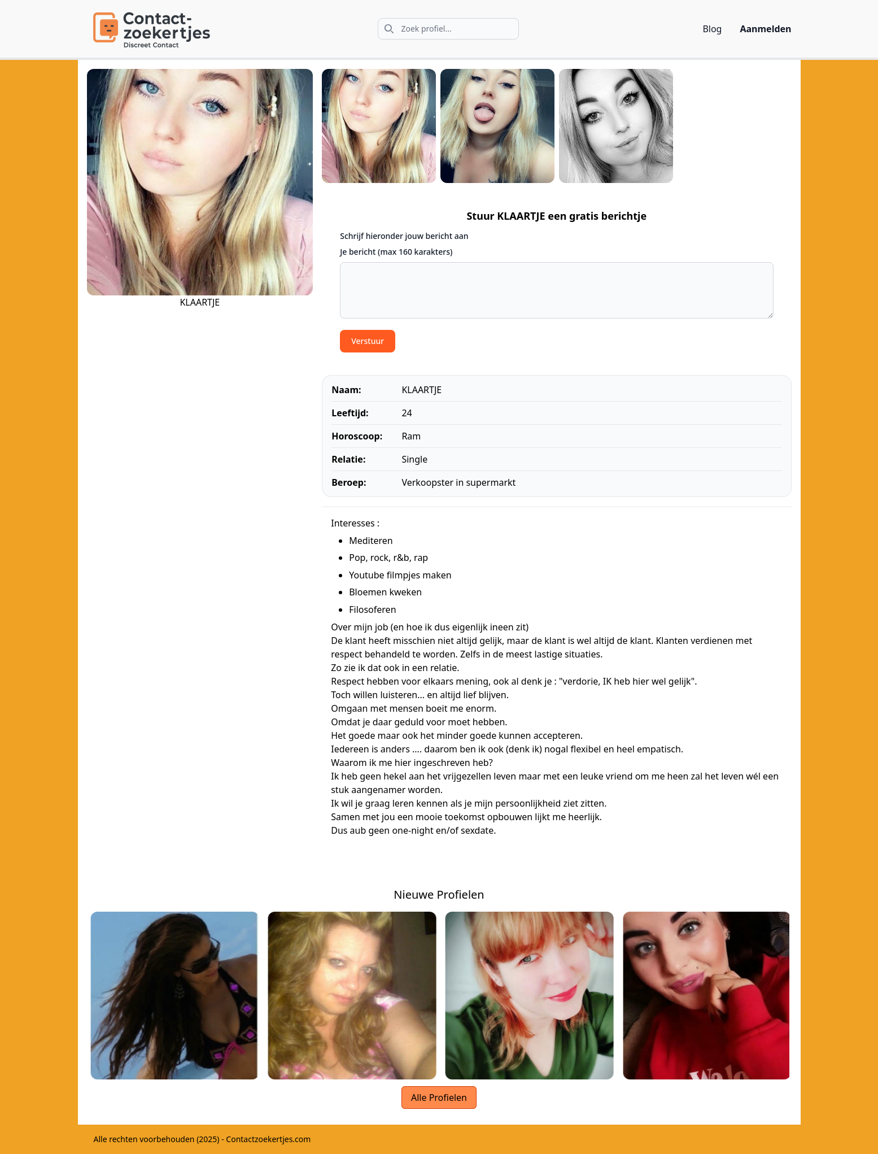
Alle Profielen (439, 1097)
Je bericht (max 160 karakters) (396, 251)
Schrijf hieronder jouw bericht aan (404, 235)
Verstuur (367, 341)
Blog (712, 29)
